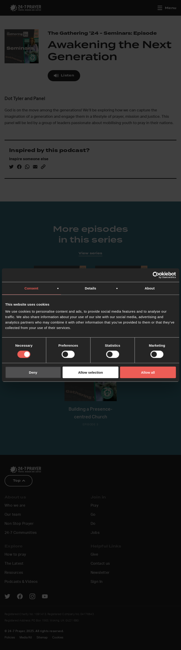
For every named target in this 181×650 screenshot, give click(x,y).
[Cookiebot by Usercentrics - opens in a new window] (156, 275)
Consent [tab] (31, 288)
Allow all (148, 372)
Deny (33, 372)
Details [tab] (90, 288)
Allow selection (90, 372)
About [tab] (150, 288)
